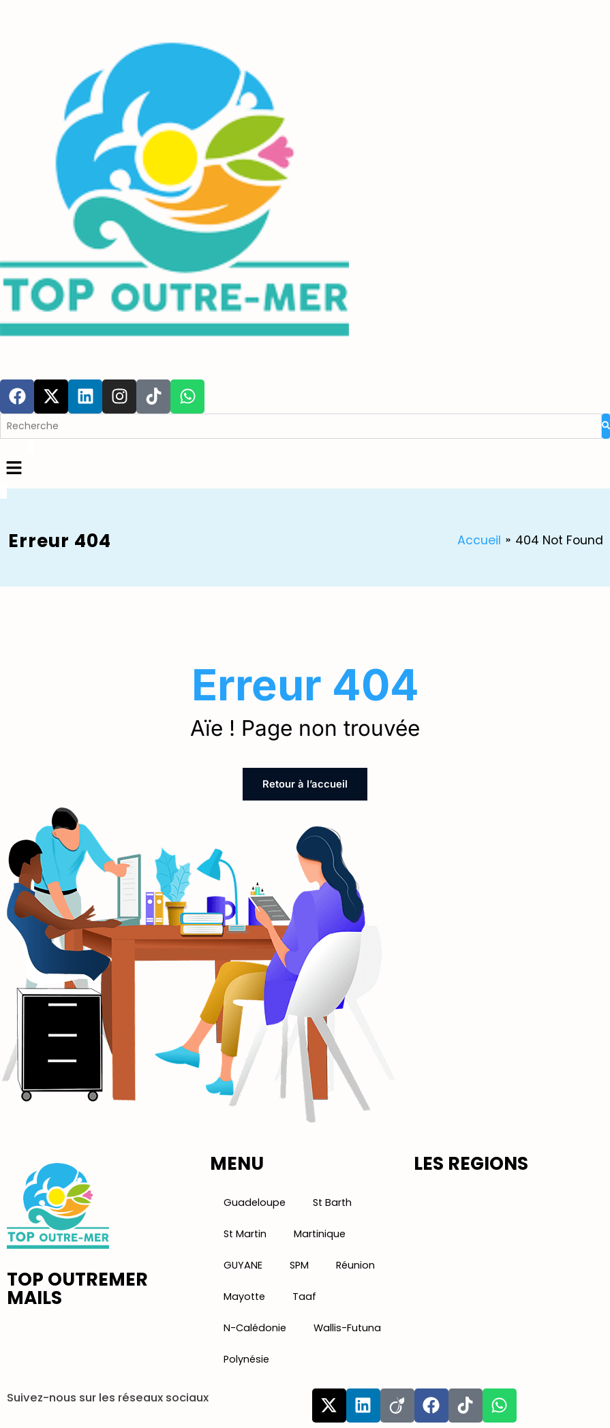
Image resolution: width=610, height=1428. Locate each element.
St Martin (245, 1232)
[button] (305, 469)
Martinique (318, 1232)
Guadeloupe (253, 1201)
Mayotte (244, 1295)
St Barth (328, 1201)
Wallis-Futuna (343, 1326)
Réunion (353, 1264)
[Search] (301, 426)
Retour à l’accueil (305, 784)
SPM (297, 1264)
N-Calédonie (254, 1326)
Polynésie (246, 1358)
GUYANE (242, 1264)
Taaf (302, 1295)
